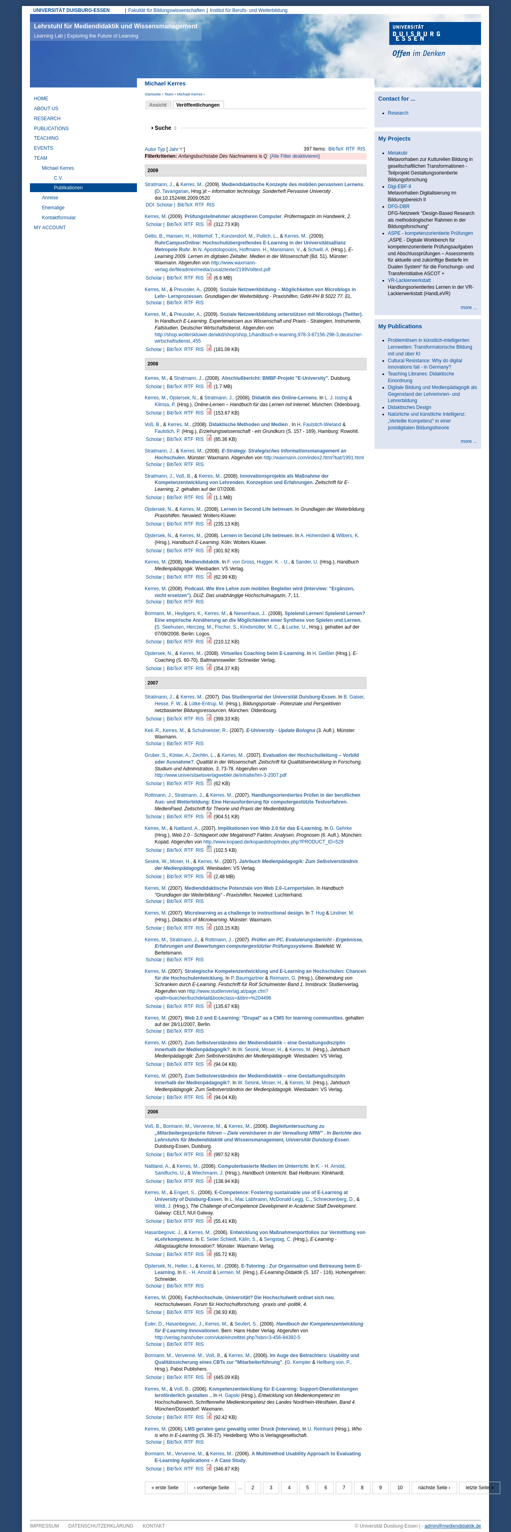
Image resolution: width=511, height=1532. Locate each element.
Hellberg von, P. (333, 1362)
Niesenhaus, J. (249, 613)
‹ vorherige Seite (211, 1487)
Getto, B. (154, 236)
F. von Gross (240, 562)
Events (43, 148)
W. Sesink (248, 1049)
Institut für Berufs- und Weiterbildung (249, 10)
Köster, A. (179, 755)
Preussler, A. (187, 289)
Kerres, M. (191, 184)
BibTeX (336, 149)
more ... (469, 307)
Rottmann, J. (158, 795)
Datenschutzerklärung (100, 1526)
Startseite (153, 94)
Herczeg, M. (199, 627)
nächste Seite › (434, 1487)
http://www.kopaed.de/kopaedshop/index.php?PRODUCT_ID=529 (274, 842)
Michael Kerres (189, 94)
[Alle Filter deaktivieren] (295, 156)
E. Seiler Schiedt (218, 1239)
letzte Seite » (479, 1487)
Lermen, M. (229, 1272)
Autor (150, 149)
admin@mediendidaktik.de (452, 1526)
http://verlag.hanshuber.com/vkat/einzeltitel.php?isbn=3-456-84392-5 (228, 1337)
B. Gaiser (353, 697)
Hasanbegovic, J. (163, 1232)
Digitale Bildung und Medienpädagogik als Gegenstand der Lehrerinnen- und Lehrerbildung (432, 394)
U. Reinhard (320, 1429)
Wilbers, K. (347, 535)
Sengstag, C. (277, 1239)
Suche (165, 128)
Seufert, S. (245, 1324)
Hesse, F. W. (168, 703)
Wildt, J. (163, 1206)
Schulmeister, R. (209, 730)
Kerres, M (155, 216)
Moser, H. (180, 861)
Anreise (50, 197)
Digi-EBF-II (400, 186)
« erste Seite (165, 1487)
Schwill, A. (319, 249)
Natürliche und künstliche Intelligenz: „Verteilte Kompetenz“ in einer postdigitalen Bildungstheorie (427, 421)
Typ (161, 149)
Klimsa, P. (165, 404)
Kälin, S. (248, 1239)
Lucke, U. (296, 627)
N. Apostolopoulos (217, 249)
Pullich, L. (266, 236)
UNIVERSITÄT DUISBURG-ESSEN (71, 10)
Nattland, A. (186, 828)
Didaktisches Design (410, 407)
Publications (51, 128)
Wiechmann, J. (208, 1173)
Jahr (173, 149)
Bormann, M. (158, 613)
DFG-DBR (399, 206)
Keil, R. (152, 730)
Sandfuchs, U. (170, 1173)
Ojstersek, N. (183, 398)
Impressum (44, 1526)
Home (41, 98)
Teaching (46, 138)
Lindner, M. (342, 913)
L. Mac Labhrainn (248, 1199)
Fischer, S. (226, 627)
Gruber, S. (156, 755)
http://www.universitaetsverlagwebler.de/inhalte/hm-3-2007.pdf (221, 775)
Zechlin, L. (203, 755)
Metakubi (398, 153)
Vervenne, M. (207, 1126)
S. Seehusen (170, 627)
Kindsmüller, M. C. (259, 627)
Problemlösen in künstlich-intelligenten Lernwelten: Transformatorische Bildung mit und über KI (430, 347)
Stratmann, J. (159, 184)
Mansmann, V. (285, 249)
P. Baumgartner (247, 978)
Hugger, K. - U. (272, 562)
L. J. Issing (336, 398)
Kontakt (154, 1526)
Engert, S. (184, 1192)
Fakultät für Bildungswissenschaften (166, 10)
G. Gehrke (341, 828)
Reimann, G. (282, 978)
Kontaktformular (59, 217)
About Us (46, 108)
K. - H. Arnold (330, 1166)
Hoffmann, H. (253, 249)
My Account (50, 227)
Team (168, 94)
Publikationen (68, 188)
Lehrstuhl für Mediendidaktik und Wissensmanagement (116, 31)
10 (399, 1487)
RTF (350, 149)
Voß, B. (152, 424)
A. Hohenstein (315, 535)
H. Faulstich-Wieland (319, 424)
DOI (150, 205)
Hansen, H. (178, 236)
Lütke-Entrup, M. (206, 703)
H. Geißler (323, 653)
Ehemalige (53, 207)
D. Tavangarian (172, 191)
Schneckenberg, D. (333, 1199)
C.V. (58, 178)
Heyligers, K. (188, 613)
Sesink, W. (156, 861)
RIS (361, 149)
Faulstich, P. (167, 431)
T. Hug (318, 913)
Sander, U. (307, 562)
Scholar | (166, 205)
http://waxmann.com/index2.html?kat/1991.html (314, 457)
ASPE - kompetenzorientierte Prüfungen (430, 233)
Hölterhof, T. (205, 236)
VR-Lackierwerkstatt (409, 280)
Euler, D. (154, 1324)
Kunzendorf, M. (237, 236)
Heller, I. (184, 1266)
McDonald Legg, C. (290, 1199)
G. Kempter (298, 1362)
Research (47, 118)
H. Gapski (229, 1395)
